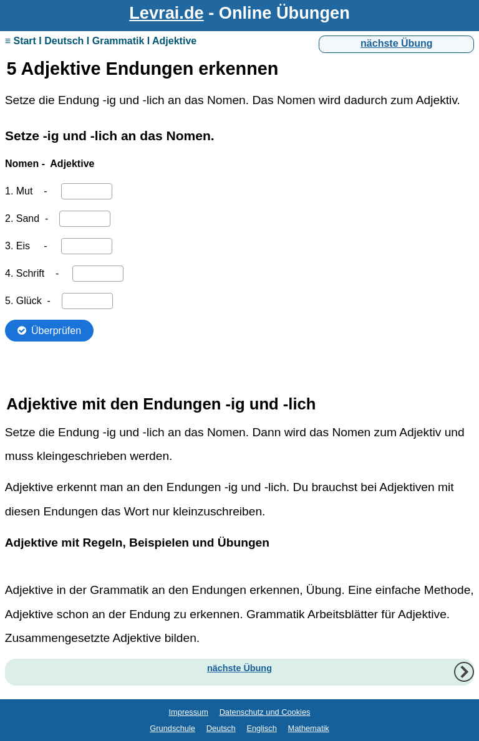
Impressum (188, 712)
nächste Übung (396, 43)
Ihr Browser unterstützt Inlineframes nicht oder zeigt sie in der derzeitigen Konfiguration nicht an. (240, 247)
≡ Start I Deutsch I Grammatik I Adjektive (101, 41)
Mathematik (308, 728)
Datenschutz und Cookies (265, 712)
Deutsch (221, 728)
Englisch (261, 728)
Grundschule (172, 728)
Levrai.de (166, 12)
